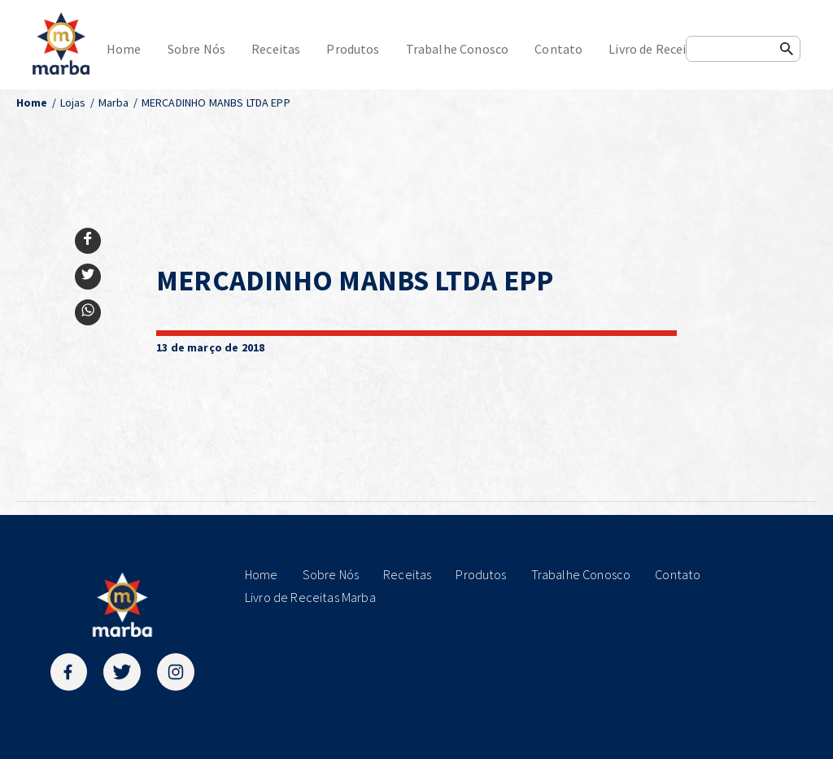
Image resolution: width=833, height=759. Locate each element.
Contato (558, 49)
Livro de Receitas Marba (675, 49)
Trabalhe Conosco (457, 49)
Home (124, 49)
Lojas (73, 102)
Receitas (275, 49)
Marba (113, 102)
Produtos (352, 49)
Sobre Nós (196, 49)
